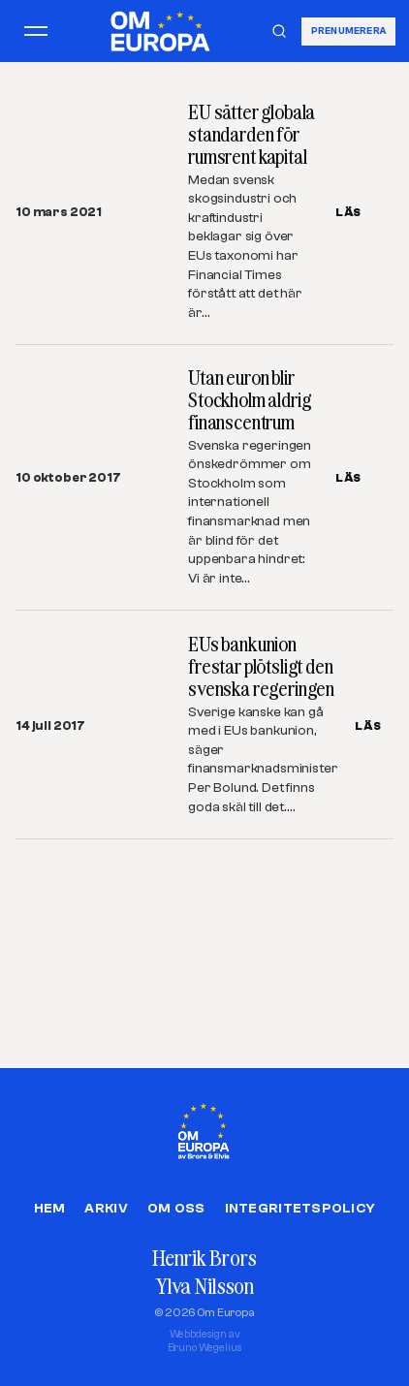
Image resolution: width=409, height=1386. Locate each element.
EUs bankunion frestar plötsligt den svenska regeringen (261, 666)
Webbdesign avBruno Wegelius (205, 1341)
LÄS (348, 212)
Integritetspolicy (300, 1208)
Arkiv (105, 1208)
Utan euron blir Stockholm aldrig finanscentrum (249, 399)
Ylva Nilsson (204, 1285)
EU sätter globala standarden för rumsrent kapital (251, 134)
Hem (50, 1208)
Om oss (176, 1208)
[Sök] (279, 31)
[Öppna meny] (36, 31)
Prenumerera (348, 30)
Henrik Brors (204, 1257)
